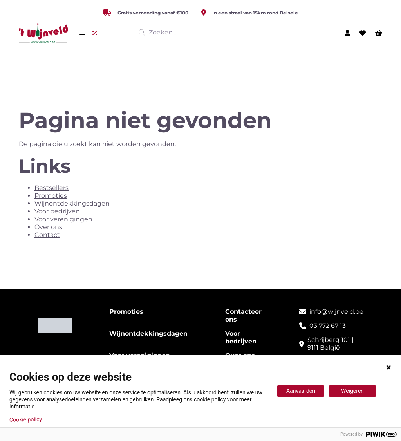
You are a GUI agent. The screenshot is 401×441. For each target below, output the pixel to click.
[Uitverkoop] (96, 33)
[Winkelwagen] (378, 33)
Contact (47, 235)
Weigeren (352, 391)
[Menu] (82, 33)
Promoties (50, 195)
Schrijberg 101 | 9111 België (330, 343)
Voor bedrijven (57, 211)
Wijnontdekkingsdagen (72, 203)
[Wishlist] (362, 33)
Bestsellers (51, 188)
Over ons (48, 227)
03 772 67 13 (327, 325)
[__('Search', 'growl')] (143, 32)
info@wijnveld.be (336, 311)
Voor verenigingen (63, 219)
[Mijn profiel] (347, 33)
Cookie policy (25, 419)
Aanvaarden (300, 391)
